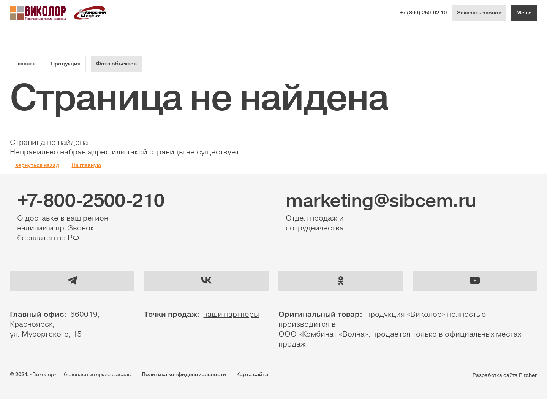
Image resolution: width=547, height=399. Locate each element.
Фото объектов (116, 64)
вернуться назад (37, 165)
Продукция (66, 64)
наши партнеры (231, 314)
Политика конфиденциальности (184, 374)
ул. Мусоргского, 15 (46, 334)
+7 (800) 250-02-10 (423, 13)
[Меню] (524, 13)
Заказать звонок (479, 13)
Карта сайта (252, 374)
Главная (25, 64)
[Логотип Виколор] (38, 13)
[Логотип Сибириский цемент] (90, 13)
